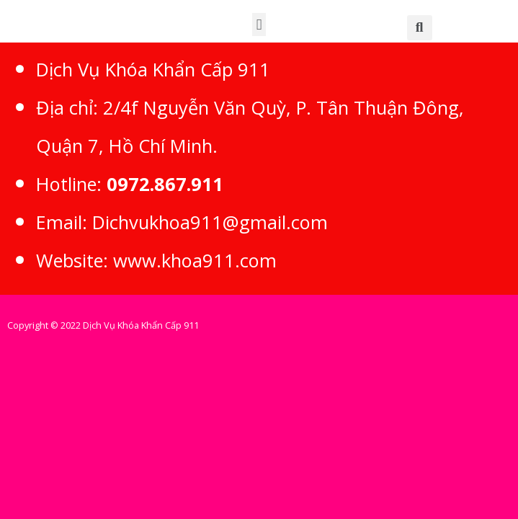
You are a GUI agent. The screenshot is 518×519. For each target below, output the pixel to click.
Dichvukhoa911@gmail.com (210, 222)
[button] (258, 24)
